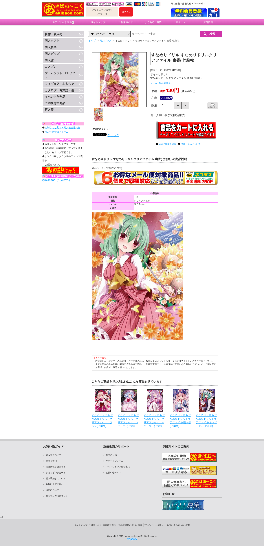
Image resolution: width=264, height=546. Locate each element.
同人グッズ (52, 53)
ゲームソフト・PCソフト (60, 75)
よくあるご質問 (153, 22)
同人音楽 (50, 47)
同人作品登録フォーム (56, 131)
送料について (52, 490)
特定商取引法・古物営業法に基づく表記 (122, 525)
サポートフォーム (114, 461)
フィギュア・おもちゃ (59, 83)
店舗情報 (208, 22)
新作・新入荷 (53, 34)
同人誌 (49, 60)
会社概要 (185, 525)
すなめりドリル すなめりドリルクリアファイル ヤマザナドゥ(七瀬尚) (206, 421)
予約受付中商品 (55, 103)
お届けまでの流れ (54, 484)
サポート (180, 22)
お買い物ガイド (113, 472)
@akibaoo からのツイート (59, 180)
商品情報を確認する (56, 466)
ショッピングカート (56, 472)
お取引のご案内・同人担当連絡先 (62, 127)
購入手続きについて (56, 478)
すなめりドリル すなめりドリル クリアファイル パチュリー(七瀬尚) (154, 421)
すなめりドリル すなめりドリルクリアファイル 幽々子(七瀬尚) (180, 421)
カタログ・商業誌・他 (59, 90)
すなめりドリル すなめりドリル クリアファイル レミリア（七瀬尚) (128, 421)
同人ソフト (52, 40)
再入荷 (49, 109)
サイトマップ (98, 22)
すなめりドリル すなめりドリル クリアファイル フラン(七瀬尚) (102, 421)
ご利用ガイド (125, 22)
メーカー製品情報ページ (162, 83)
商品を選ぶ (51, 461)
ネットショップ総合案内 (118, 466)
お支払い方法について (57, 496)
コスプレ (50, 66)
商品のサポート (113, 455)
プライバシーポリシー (155, 525)
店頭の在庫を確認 (167, 144)
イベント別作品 (55, 96)
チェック (113, 135)
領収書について (53, 455)
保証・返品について (191, 144)
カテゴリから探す (63, 22)
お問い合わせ (173, 525)
